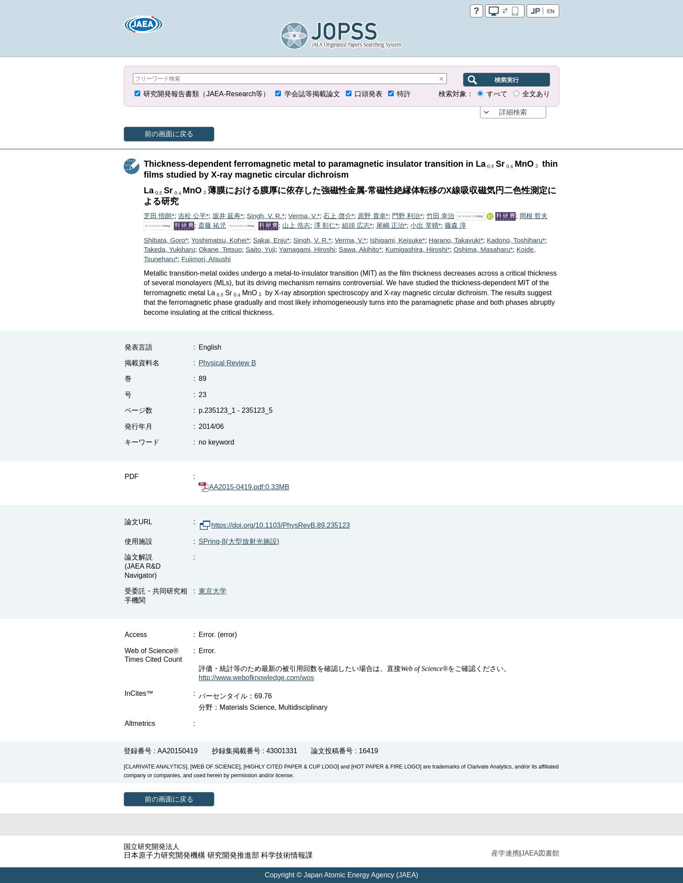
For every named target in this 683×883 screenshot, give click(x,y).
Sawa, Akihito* (360, 249)
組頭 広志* (357, 225)
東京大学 (213, 591)
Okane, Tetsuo (220, 249)
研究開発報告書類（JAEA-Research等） (206, 94)
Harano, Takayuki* (456, 240)
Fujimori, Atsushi (205, 259)
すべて (497, 94)
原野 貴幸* (373, 215)
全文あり (536, 94)
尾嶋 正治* (391, 225)
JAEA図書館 (540, 853)
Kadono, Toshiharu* (516, 240)
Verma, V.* (304, 215)
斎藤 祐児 (212, 225)
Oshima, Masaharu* (483, 249)
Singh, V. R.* (265, 215)
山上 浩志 (296, 225)
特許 (404, 94)
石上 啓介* (338, 215)
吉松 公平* (193, 215)
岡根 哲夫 (534, 215)
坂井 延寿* (228, 215)
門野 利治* (407, 215)
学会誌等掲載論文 (312, 94)
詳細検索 (513, 112)
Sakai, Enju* (271, 240)
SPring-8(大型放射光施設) (239, 541)
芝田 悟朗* (159, 215)
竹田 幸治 (440, 215)
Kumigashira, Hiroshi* (417, 249)
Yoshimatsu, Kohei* (220, 240)
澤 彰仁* (326, 225)
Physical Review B (227, 363)
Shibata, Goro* (166, 240)
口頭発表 (368, 94)
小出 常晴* (425, 225)
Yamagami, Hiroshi (307, 249)
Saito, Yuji (260, 249)
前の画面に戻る (169, 134)
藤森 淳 (455, 225)
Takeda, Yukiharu (169, 249)
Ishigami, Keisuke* (397, 240)
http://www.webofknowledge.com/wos (256, 677)
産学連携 (505, 853)
